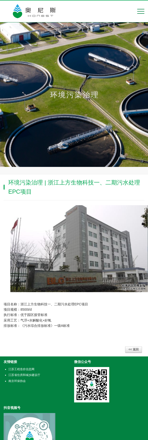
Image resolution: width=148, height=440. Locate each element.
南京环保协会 (17, 381)
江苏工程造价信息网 (21, 369)
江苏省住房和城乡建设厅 (24, 375)
